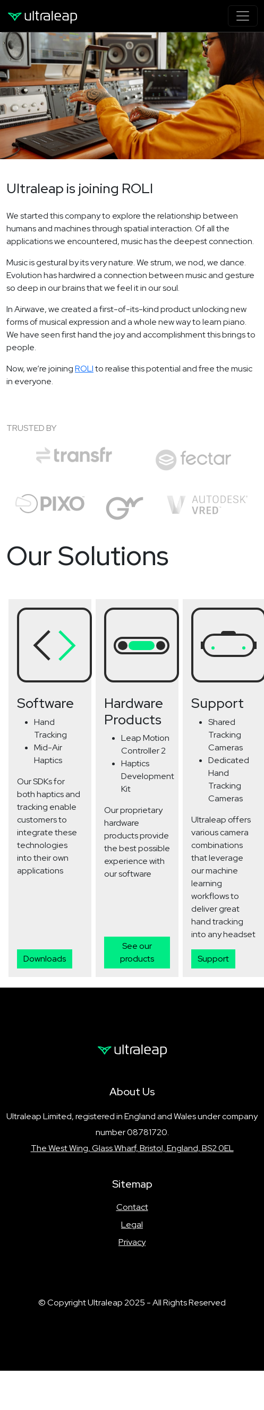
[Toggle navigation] (243, 16)
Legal (132, 1224)
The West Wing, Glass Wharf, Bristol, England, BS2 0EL (132, 1148)
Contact (132, 1207)
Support (213, 958)
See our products (137, 952)
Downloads (44, 958)
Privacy (132, 1242)
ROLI (84, 368)
